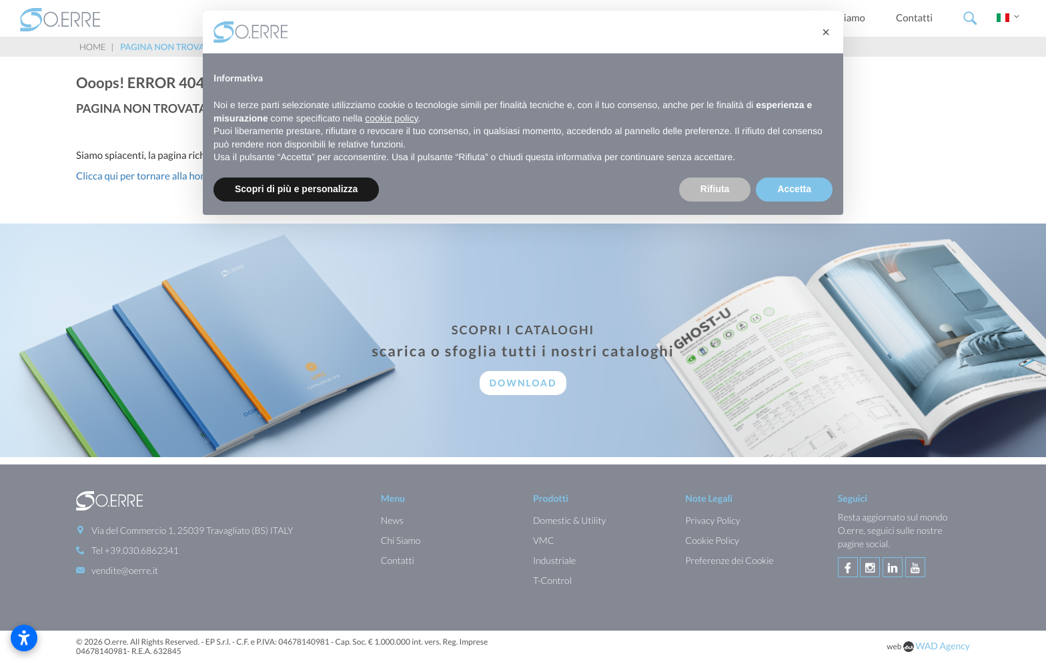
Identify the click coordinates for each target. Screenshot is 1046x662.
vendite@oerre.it (124, 569)
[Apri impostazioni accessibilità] (24, 638)
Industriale (554, 559)
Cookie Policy (712, 539)
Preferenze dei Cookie (729, 559)
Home (92, 46)
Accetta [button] (794, 189)
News (392, 519)
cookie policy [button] (391, 118)
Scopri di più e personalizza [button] (296, 189)
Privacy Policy (712, 519)
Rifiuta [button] (715, 189)
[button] (826, 32)
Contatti (914, 18)
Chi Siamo (401, 539)
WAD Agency (942, 644)
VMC (543, 539)
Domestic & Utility (569, 519)
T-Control (552, 579)
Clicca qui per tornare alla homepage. (156, 176)
